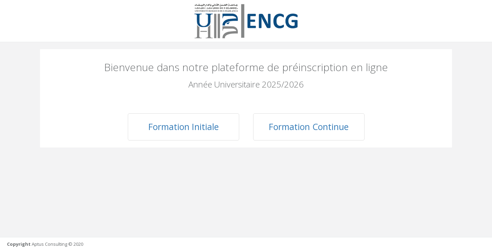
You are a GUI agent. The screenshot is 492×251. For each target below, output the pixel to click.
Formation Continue (309, 126)
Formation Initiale (183, 126)
